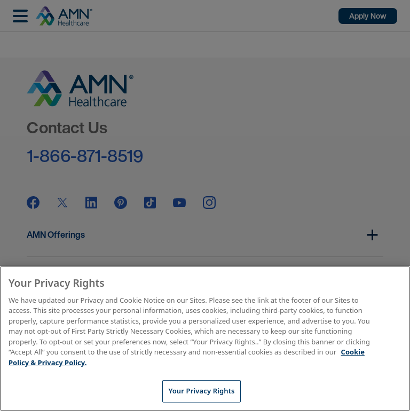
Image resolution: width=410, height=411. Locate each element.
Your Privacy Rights (201, 391)
